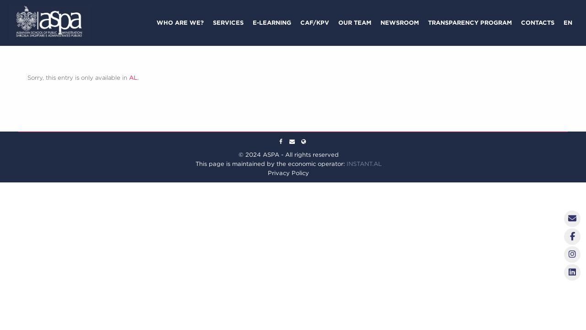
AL (133, 77)
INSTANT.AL (364, 163)
